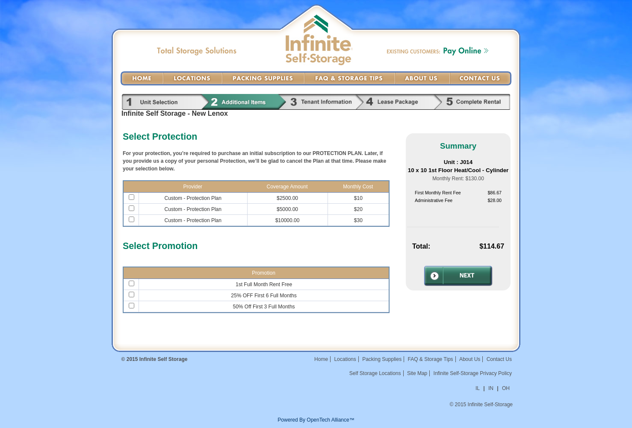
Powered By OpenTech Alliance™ (316, 420)
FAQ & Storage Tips (349, 78)
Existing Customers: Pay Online (437, 51)
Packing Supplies (263, 78)
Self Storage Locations (375, 373)
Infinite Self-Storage (319, 49)
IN (490, 388)
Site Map (417, 373)
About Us (422, 78)
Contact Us (480, 78)
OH (506, 388)
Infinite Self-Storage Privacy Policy (473, 373)
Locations (192, 78)
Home (142, 78)
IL (477, 388)
